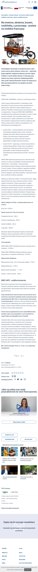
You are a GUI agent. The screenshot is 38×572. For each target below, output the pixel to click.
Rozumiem (27, 569)
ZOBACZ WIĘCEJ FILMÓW (19, 422)
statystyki (22, 556)
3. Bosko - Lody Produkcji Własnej (9, 498)
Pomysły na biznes (13, 15)
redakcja (4, 552)
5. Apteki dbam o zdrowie (7, 503)
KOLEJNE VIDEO (28, 439)
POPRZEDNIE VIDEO (9, 439)
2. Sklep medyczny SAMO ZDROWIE (9, 496)
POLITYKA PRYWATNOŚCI (25, 563)
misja (20, 552)
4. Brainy (3, 501)
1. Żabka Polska (9, 492)
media (3, 563)
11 (21, 356)
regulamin (22, 559)
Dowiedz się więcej (18, 569)
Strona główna (4, 15)
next (36, 62)
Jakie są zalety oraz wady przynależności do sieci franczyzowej (19, 390)
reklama (4, 556)
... (19, 356)
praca (4, 559)
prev (2, 62)
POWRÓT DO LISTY (9, 435)
